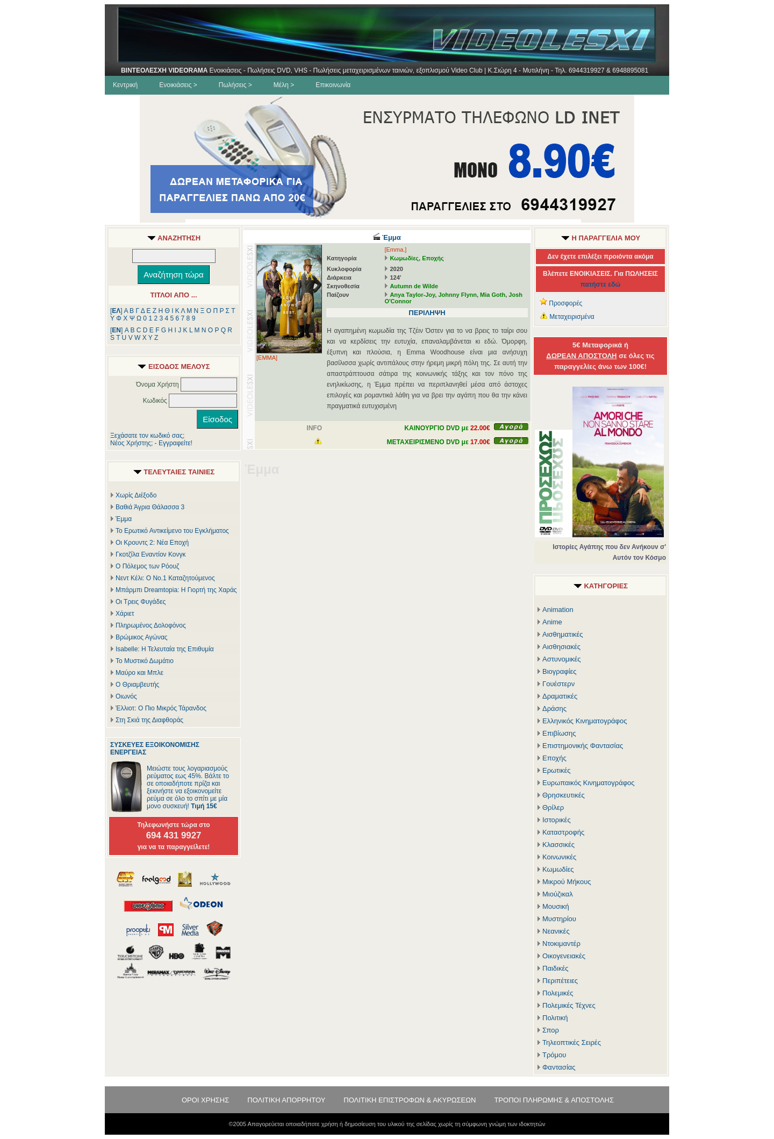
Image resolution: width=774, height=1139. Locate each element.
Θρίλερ (553, 807)
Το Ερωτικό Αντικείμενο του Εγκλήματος (172, 531)
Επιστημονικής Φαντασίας (582, 746)
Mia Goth (492, 294)
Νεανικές (556, 931)
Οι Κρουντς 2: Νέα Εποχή (152, 542)
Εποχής (433, 258)
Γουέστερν (558, 684)
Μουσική (555, 906)
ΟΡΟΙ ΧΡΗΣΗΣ (205, 1100)
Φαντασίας (559, 1067)
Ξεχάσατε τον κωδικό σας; (147, 435)
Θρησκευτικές (563, 795)
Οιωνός (126, 696)
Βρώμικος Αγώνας (142, 637)
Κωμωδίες (404, 258)
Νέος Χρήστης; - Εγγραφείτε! (151, 443)
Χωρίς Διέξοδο (136, 495)
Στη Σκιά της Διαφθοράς (149, 720)
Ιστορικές (556, 820)
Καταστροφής (563, 832)
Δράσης (554, 708)
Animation (558, 610)
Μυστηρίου (559, 919)
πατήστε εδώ (600, 284)
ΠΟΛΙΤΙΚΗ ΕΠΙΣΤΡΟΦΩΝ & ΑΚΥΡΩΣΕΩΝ (409, 1100)
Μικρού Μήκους (566, 882)
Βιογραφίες (559, 671)
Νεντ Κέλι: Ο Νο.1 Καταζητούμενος (165, 578)
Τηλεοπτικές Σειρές (571, 1042)
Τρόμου (554, 1055)
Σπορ (550, 1030)
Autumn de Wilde (414, 286)
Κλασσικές (558, 845)
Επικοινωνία (333, 85)
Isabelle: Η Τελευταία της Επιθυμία (165, 649)
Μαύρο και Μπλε (139, 673)
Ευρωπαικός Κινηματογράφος (588, 783)
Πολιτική (555, 1018)
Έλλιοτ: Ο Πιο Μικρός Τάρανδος (161, 708)
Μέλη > (284, 85)
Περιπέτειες (560, 981)
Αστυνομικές (561, 659)
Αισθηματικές (562, 634)
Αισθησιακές (561, 647)
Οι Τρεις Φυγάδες (141, 602)
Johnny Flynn (457, 294)
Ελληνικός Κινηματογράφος (584, 721)
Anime (552, 622)
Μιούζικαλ (557, 894)
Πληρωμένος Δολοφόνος (151, 625)
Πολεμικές (558, 993)
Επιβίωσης (559, 733)
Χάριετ (125, 613)
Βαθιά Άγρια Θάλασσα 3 (150, 507)
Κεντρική (125, 85)
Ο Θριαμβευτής (137, 684)
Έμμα (124, 519)
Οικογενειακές (563, 956)
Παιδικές (555, 968)
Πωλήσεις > (235, 85)
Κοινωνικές (559, 857)
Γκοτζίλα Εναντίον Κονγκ (150, 554)
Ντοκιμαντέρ (561, 943)
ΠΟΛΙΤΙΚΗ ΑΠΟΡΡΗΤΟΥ (286, 1100)
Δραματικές (559, 696)
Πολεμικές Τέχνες (569, 1005)
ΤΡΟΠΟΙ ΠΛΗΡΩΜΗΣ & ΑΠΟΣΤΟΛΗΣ (554, 1100)
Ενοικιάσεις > (178, 85)
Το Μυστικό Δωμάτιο (145, 661)
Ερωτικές (556, 770)
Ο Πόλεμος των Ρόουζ (147, 566)
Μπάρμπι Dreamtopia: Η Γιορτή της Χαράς (176, 590)
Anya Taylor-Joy (412, 294)
